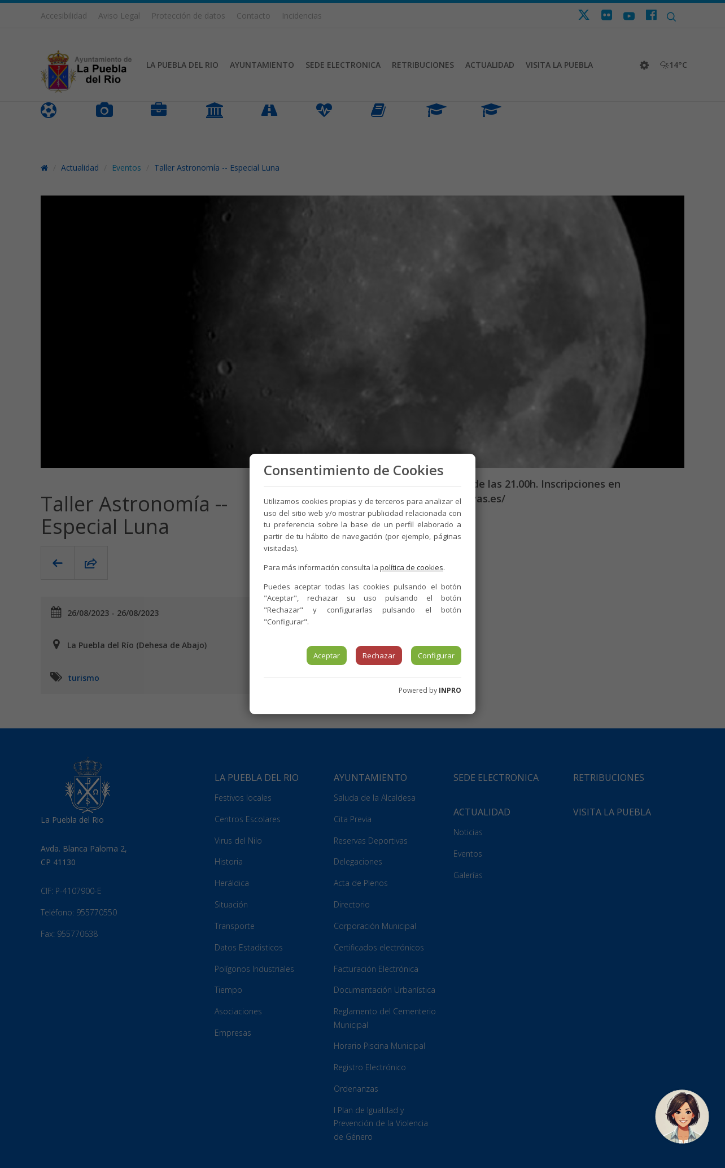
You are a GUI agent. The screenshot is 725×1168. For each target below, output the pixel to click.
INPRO (450, 690)
